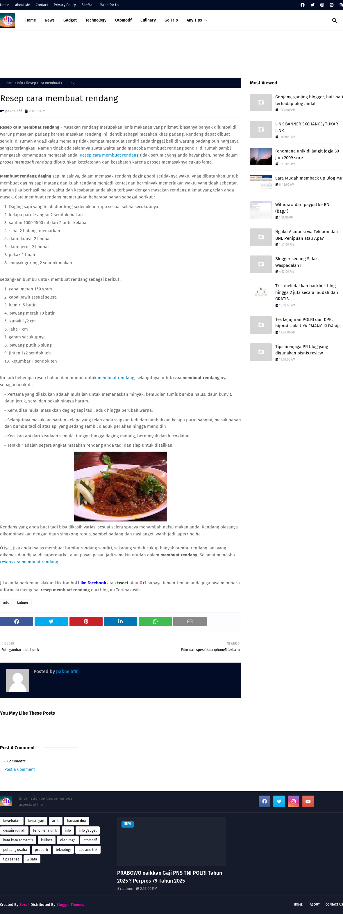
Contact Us (334, 904)
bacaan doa (76, 821)
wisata (32, 859)
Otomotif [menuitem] (123, 20)
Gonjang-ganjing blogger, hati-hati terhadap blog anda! (309, 100)
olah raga (68, 840)
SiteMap (88, 5)
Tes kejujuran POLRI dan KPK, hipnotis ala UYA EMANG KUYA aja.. (309, 323)
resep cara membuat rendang (29, 562)
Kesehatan (11, 821)
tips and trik (87, 850)
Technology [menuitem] (95, 20)
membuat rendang (116, 377)
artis (55, 821)
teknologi (63, 850)
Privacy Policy (65, 5)
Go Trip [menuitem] (171, 20)
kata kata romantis (18, 840)
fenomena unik (45, 830)
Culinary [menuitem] (148, 20)
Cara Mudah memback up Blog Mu (308, 178)
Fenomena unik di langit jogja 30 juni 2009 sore (307, 154)
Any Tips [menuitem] (194, 20)
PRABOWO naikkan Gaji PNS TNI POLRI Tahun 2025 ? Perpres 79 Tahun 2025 (169, 877)
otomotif (90, 840)
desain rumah (14, 830)
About (315, 904)
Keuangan (36, 821)
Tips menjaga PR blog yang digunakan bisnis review (301, 350)
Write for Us (109, 5)
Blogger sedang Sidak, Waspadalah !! (297, 262)
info (20, 83)
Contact (42, 5)
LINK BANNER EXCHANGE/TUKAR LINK (306, 127)
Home (4, 5)
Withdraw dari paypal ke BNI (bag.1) (303, 208)
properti (41, 850)
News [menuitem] (50, 20)
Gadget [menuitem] (70, 20)
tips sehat (11, 859)
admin (127, 888)
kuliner (22, 603)
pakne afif (13, 111)
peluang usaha (15, 850)
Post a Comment (19, 769)
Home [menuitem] (30, 20)
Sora (23, 904)
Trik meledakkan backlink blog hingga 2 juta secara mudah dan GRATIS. (306, 292)
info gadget (88, 830)
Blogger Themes (70, 904)
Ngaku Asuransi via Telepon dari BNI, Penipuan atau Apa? (306, 235)
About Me (22, 5)
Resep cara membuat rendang (109, 155)
